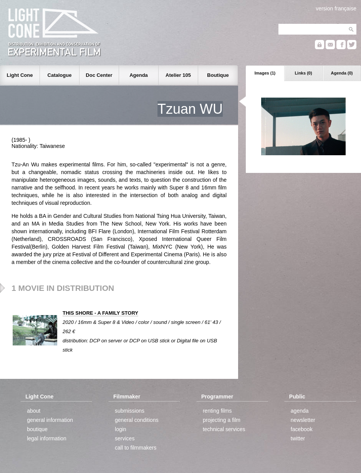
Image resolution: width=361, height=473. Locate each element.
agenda (300, 411)
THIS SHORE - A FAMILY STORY (100, 313)
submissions (129, 411)
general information (50, 420)
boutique (37, 429)
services (124, 438)
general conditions (137, 420)
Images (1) (265, 73)
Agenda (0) (342, 73)
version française (336, 8)
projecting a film (221, 420)
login (120, 429)
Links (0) (303, 73)
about (33, 411)
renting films (217, 411)
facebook (302, 429)
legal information (46, 438)
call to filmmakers (135, 448)
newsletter (303, 420)
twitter (298, 438)
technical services (224, 429)
